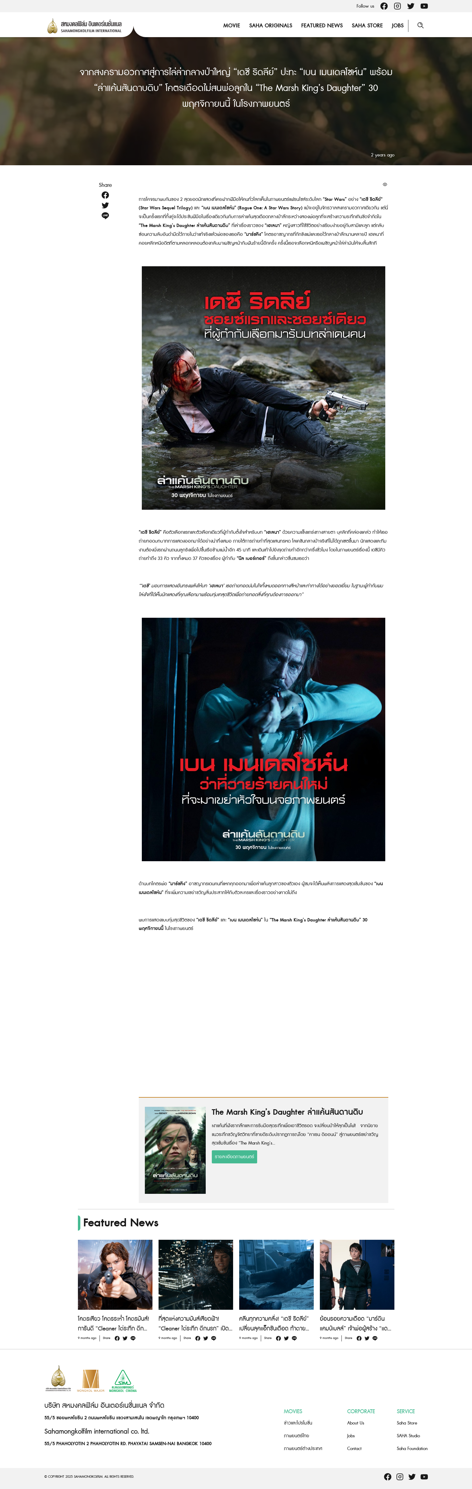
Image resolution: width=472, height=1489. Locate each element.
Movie (231, 25)
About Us (355, 1423)
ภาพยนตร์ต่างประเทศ (303, 1448)
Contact (354, 1448)
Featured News (322, 25)
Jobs (398, 25)
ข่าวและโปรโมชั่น (298, 1423)
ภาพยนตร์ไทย (296, 1435)
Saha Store (367, 25)
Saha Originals (270, 25)
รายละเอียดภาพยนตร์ (234, 1156)
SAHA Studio (408, 1435)
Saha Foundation (412, 1448)
